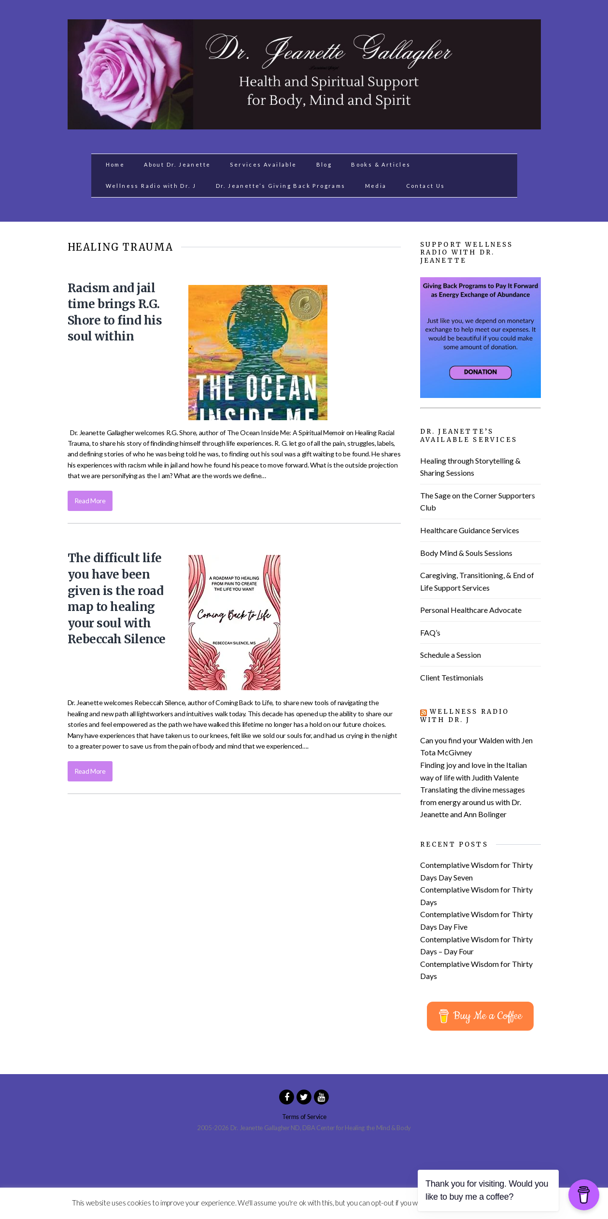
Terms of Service (304, 1116)
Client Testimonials (451, 677)
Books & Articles (380, 164)
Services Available (263, 164)
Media (376, 186)
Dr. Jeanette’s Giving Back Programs (281, 186)
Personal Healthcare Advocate (471, 609)
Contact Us (425, 186)
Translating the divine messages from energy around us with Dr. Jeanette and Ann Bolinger (472, 802)
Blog (324, 164)
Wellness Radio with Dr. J (151, 186)
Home (115, 164)
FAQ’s (430, 632)
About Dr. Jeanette (177, 164)
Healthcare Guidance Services (469, 530)
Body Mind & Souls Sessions (466, 552)
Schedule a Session (450, 654)
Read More (90, 500)
